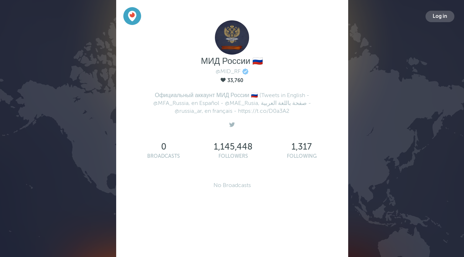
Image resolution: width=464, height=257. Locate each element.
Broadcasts (163, 156)
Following (302, 156)
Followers (233, 156)
